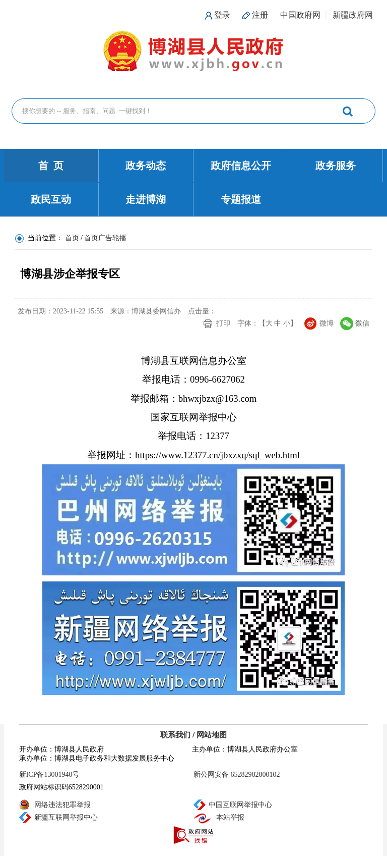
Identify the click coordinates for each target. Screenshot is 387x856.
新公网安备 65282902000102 (237, 774)
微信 (362, 323)
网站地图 (212, 735)
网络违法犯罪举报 (62, 805)
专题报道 (241, 199)
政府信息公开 (241, 165)
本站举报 (230, 817)
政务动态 (145, 165)
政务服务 (335, 165)
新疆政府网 (353, 15)
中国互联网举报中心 (240, 805)
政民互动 (51, 199)
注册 (260, 15)
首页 (72, 238)
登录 (222, 15)
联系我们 (175, 735)
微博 (326, 323)
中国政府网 (300, 15)
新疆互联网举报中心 (66, 817)
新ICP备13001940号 (49, 774)
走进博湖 (145, 199)
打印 (223, 323)
